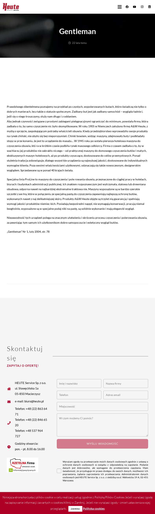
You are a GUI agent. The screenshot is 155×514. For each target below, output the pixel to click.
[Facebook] (127, 7)
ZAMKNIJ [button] (75, 509)
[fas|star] (11, 401)
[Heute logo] (11, 7)
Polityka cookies (94, 508)
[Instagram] (142, 7)
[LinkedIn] (149, 7)
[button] (120, 7)
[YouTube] (134, 7)
